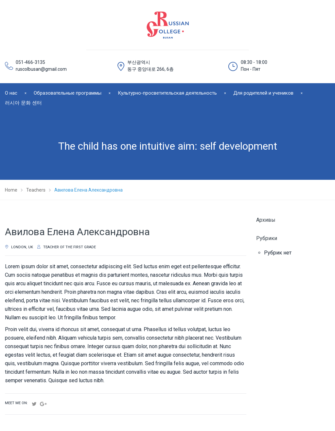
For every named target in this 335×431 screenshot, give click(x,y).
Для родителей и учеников (263, 93)
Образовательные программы (67, 93)
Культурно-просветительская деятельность (167, 93)
